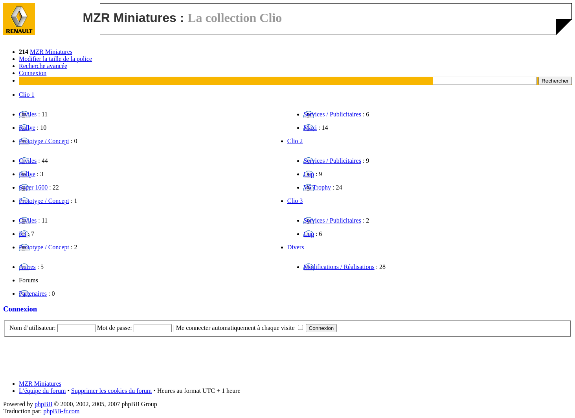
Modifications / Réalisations (338, 266)
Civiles (28, 114)
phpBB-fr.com (62, 411)
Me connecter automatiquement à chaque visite (239, 327)
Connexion (32, 73)
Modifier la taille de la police (55, 58)
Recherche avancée (43, 66)
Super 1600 (33, 187)
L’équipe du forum (42, 390)
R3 (22, 233)
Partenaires (33, 293)
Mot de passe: (114, 327)
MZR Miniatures (51, 51)
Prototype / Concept (44, 141)
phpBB (43, 404)
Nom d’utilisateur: (32, 327)
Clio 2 (295, 141)
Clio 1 (27, 94)
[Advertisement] (288, 354)
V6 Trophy (317, 187)
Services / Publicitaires (332, 114)
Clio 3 (295, 200)
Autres (27, 266)
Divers (295, 247)
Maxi (310, 127)
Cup (308, 174)
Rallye (27, 127)
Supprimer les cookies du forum (111, 390)
